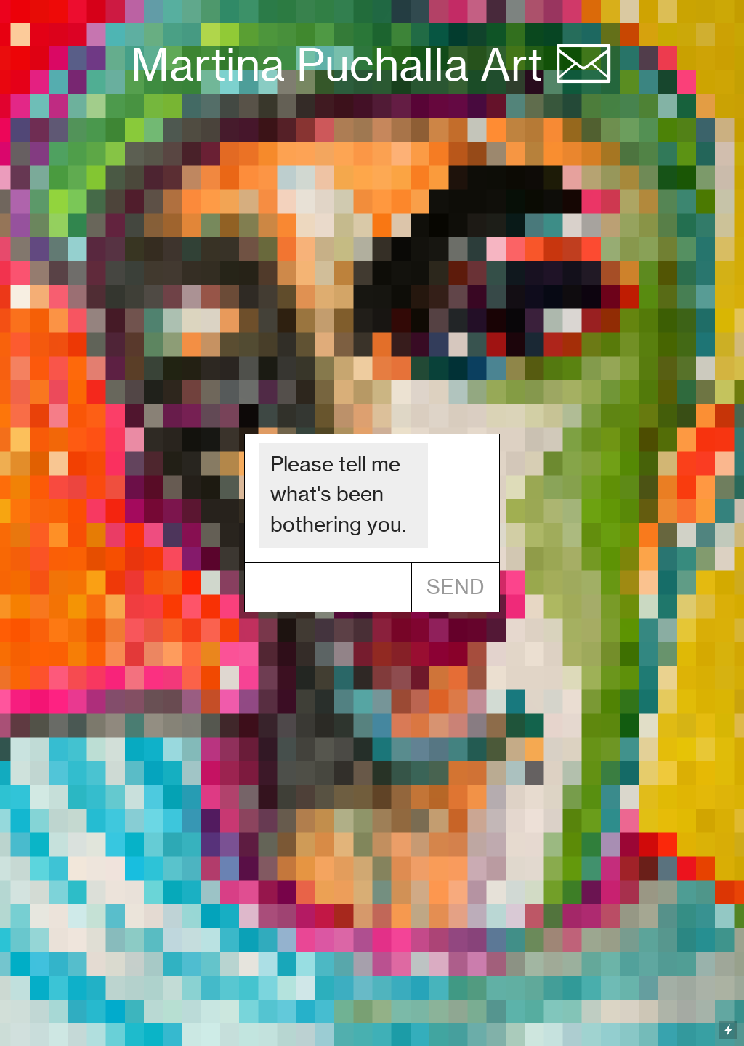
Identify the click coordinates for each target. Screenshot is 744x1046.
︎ (583, 65)
